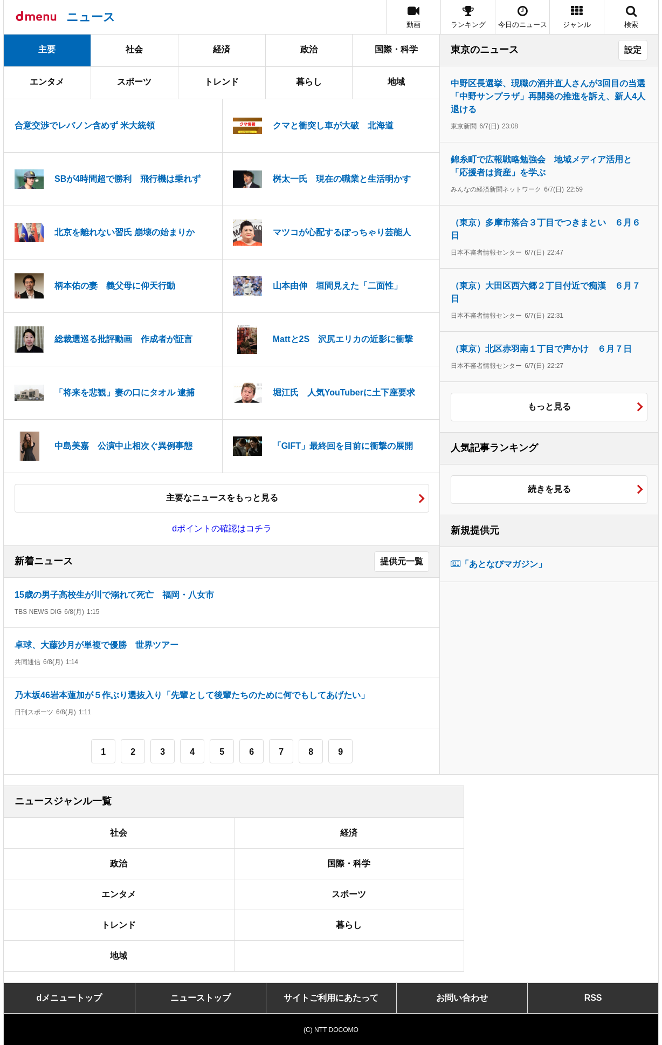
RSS (593, 997)
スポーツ (134, 81)
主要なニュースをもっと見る (222, 497)
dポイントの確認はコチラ (222, 528)
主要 (47, 49)
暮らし (309, 81)
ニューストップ (200, 997)
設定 (633, 49)
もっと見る (549, 406)
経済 (221, 49)
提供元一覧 (401, 561)
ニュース (90, 17)
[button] (577, 17)
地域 (396, 81)
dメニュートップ (69, 997)
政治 (309, 49)
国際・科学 (396, 49)
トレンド (221, 81)
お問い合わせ (462, 997)
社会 (134, 49)
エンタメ (47, 81)
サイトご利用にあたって (331, 997)
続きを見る (549, 489)
